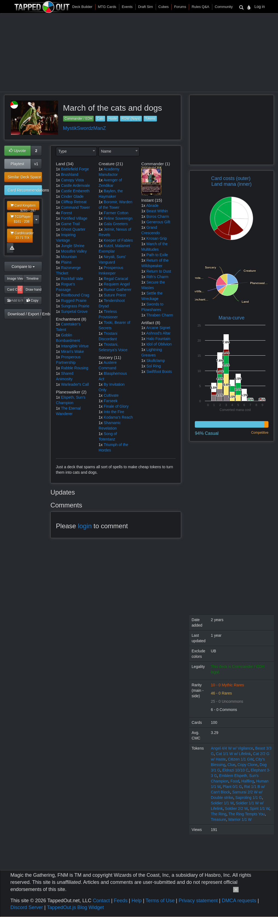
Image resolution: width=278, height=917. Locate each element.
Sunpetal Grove (74, 311)
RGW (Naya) (130, 119)
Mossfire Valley (74, 251)
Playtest (17, 164)
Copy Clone (247, 764)
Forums (180, 7)
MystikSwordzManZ (84, 128)
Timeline (32, 279)
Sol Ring (153, 366)
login (85, 526)
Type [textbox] (62, 151)
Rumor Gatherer (117, 289)
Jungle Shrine (73, 246)
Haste (112, 119)
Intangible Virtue (75, 346)
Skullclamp (155, 360)
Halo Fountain (158, 338)
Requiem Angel (117, 284)
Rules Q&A (200, 7)
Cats (100, 119)
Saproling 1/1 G (248, 797)
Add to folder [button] (15, 300)
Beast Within (157, 211)
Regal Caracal (116, 278)
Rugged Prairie (73, 300)
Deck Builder (82, 7)
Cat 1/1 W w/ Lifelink (233, 754)
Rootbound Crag (75, 295)
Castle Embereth (75, 191)
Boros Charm (157, 216)
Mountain (69, 257)
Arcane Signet (158, 327)
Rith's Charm (157, 277)
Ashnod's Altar (158, 333)
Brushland (69, 174)
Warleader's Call (75, 384)
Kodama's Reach (118, 417)
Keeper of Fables (118, 240)
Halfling (247, 781)
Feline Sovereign (118, 218)
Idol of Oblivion (159, 344)
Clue (231, 764)
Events (127, 7)
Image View (15, 279)
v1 (36, 164)
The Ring (218, 814)
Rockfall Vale (72, 278)
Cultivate (111, 395)
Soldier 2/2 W (236, 808)
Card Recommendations (25, 190)
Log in (259, 6)
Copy (32, 300)
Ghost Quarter (73, 229)
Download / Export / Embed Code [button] (25, 314)
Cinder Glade (72, 196)
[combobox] (76, 151)
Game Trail (70, 224)
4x (58, 213)
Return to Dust (158, 271)
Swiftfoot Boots (159, 371)
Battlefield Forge (75, 169)
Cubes (163, 7)
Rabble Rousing (74, 368)
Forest (66, 213)
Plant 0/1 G (232, 786)
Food (234, 781)
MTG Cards (107, 7)
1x (58, 169)
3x (58, 257)
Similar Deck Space (24, 177)
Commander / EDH (78, 119)
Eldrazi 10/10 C (235, 770)
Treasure (218, 819)
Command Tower (75, 207)
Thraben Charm (159, 315)
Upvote (17, 150)
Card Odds (12, 290)
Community (224, 7)
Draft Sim (145, 7)
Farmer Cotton (116, 213)
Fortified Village (74, 218)
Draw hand (34, 290)
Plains (66, 262)
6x (58, 262)
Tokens (150, 119)
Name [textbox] (106, 151)
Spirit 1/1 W (260, 808)
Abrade (152, 205)
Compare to (23, 266)
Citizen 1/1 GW (240, 759)
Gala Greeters (116, 224)
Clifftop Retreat (73, 202)
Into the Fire (114, 412)
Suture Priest (115, 295)
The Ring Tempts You (246, 814)
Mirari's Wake (72, 351)
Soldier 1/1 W (222, 803)
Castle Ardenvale (75, 185)
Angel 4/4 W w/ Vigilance (232, 748)
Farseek (111, 401)
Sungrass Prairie (75, 306)
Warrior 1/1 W (240, 819)
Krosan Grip (156, 238)
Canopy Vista (72, 180)
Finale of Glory (116, 406)
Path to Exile (157, 255)
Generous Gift (158, 222)
